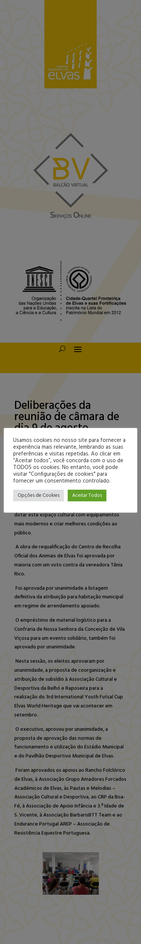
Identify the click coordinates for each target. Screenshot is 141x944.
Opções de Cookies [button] (38, 495)
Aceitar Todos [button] (87, 495)
